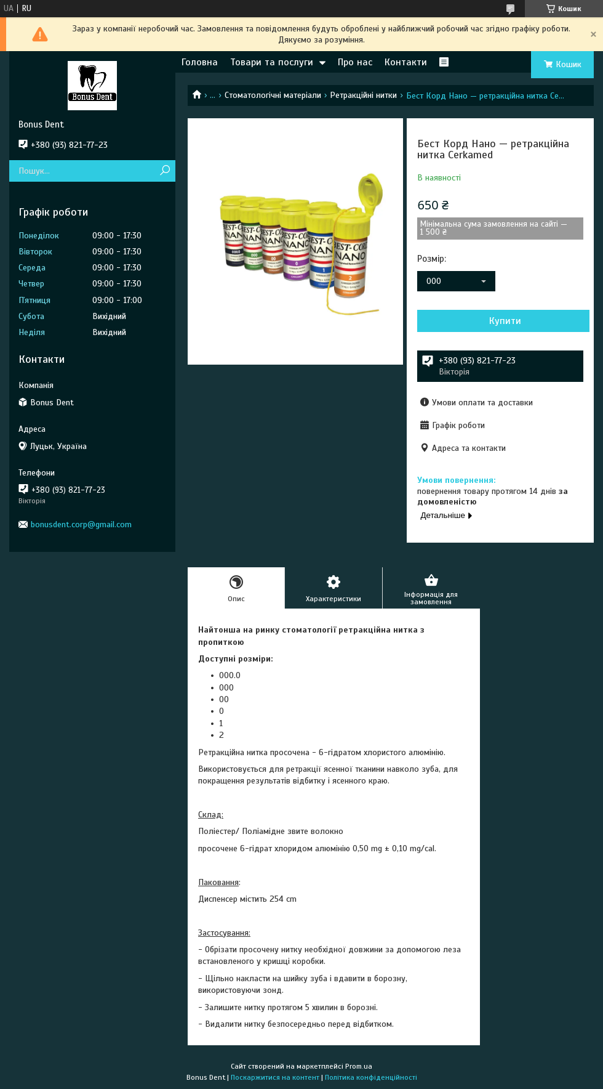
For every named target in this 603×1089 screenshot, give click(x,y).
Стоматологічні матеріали (273, 95)
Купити (505, 321)
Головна (200, 62)
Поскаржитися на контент (275, 1077)
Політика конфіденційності (371, 1077)
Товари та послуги (271, 62)
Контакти (406, 62)
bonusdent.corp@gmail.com (81, 524)
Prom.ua (358, 1066)
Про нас (355, 62)
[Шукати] (164, 171)
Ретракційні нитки (363, 95)
